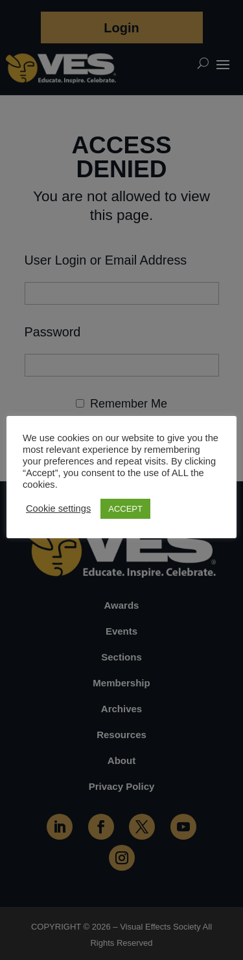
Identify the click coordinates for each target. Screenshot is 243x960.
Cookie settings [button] (58, 508)
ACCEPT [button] (125, 509)
